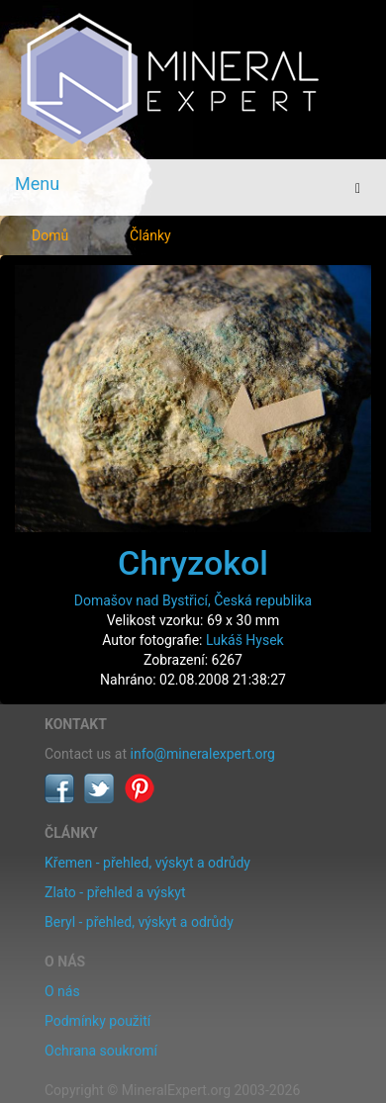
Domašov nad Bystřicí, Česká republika (193, 600)
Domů (50, 235)
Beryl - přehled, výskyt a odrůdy (139, 922)
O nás (62, 991)
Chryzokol (193, 563)
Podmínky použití (97, 1021)
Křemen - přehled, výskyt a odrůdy (147, 863)
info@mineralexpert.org (203, 754)
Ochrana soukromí (101, 1050)
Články (150, 235)
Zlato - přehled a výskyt (115, 892)
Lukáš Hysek (245, 640)
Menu (37, 183)
